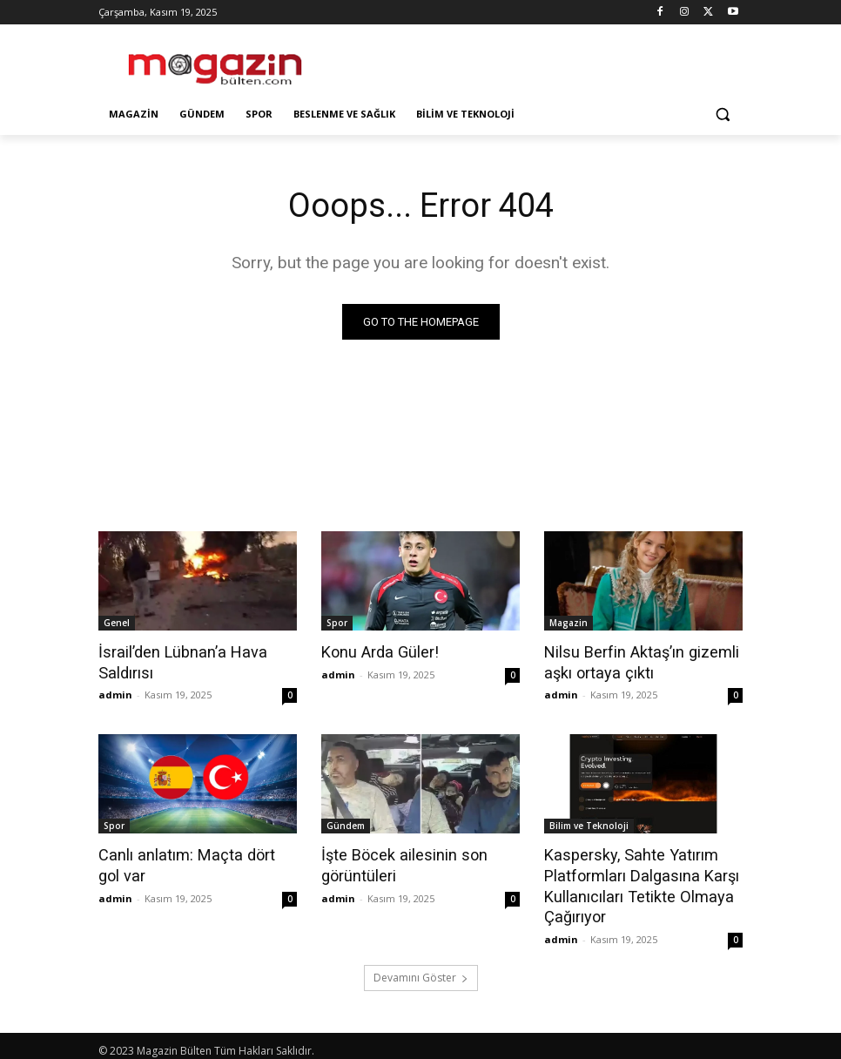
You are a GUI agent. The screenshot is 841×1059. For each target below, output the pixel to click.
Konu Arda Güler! (376, 651)
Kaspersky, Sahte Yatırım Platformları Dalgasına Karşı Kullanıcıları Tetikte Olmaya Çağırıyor (635, 880)
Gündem (345, 823)
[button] (722, 114)
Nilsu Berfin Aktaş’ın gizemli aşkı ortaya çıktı (634, 661)
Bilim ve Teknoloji (589, 823)
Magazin (568, 623)
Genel (117, 623)
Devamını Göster (420, 969)
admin (115, 691)
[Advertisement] (539, 61)
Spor (336, 623)
